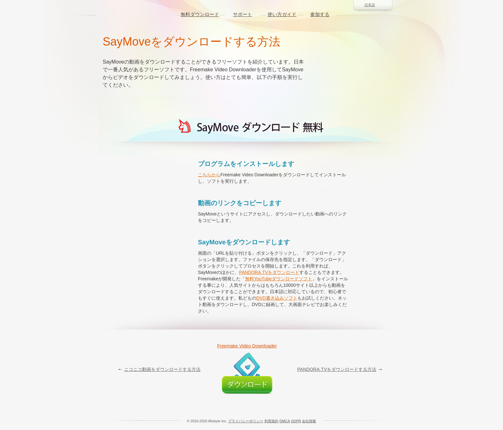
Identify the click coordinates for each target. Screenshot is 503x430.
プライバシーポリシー (245, 421)
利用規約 (271, 421)
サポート (242, 14)
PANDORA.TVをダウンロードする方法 (337, 369)
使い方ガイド (282, 14)
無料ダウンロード (200, 14)
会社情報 (309, 421)
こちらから (209, 174)
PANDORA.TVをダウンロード (269, 272)
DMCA (284, 421)
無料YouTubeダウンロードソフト (278, 278)
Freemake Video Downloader (247, 345)
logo (136, 14)
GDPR (296, 421)
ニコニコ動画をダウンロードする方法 (162, 369)
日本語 (373, 5)
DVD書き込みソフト (276, 298)
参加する (319, 14)
